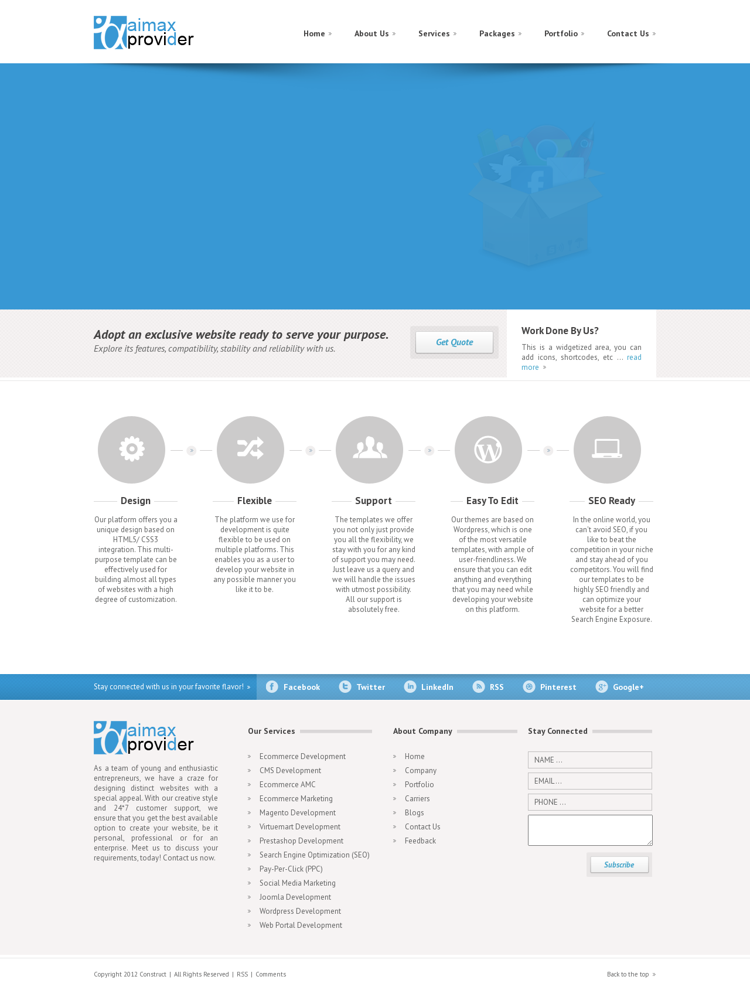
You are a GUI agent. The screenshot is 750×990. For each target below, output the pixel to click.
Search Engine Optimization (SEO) (315, 855)
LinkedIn (437, 687)
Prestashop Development (301, 841)
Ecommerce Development (303, 756)
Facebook (302, 687)
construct (145, 34)
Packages (497, 33)
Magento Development (298, 813)
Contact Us (628, 33)
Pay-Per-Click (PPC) (291, 869)
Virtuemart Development (300, 827)
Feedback (420, 841)
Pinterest (558, 687)
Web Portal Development (301, 925)
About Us (371, 33)
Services (434, 33)
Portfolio (561, 33)
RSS (497, 687)
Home (314, 33)
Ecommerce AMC (288, 785)
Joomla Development (295, 897)
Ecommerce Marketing (296, 799)
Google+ (628, 687)
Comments (270, 974)
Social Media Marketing (298, 883)
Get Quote (454, 342)
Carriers (417, 799)
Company (421, 770)
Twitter (370, 687)
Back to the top (628, 974)
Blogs (414, 813)
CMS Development (290, 770)
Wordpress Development (300, 911)
